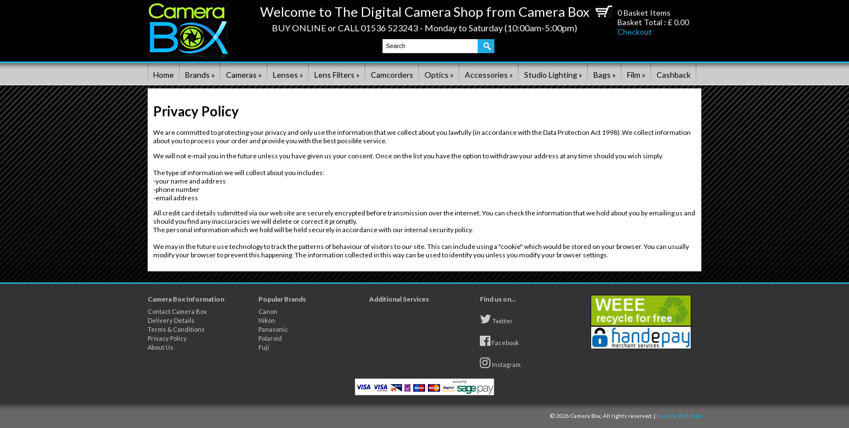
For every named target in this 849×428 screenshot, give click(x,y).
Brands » (200, 74)
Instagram (500, 362)
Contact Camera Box (177, 311)
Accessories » (489, 74)
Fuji (263, 347)
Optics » (439, 74)
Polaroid (270, 338)
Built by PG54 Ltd (679, 415)
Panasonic (273, 329)
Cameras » (244, 74)
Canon (267, 311)
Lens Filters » (337, 74)
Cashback (674, 74)
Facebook (499, 341)
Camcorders (392, 74)
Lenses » (288, 74)
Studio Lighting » (553, 74)
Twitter (496, 319)
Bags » (604, 74)
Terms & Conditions (176, 329)
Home (163, 74)
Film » (636, 74)
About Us (160, 347)
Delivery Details (171, 320)
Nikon (266, 320)
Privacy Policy (167, 338)
